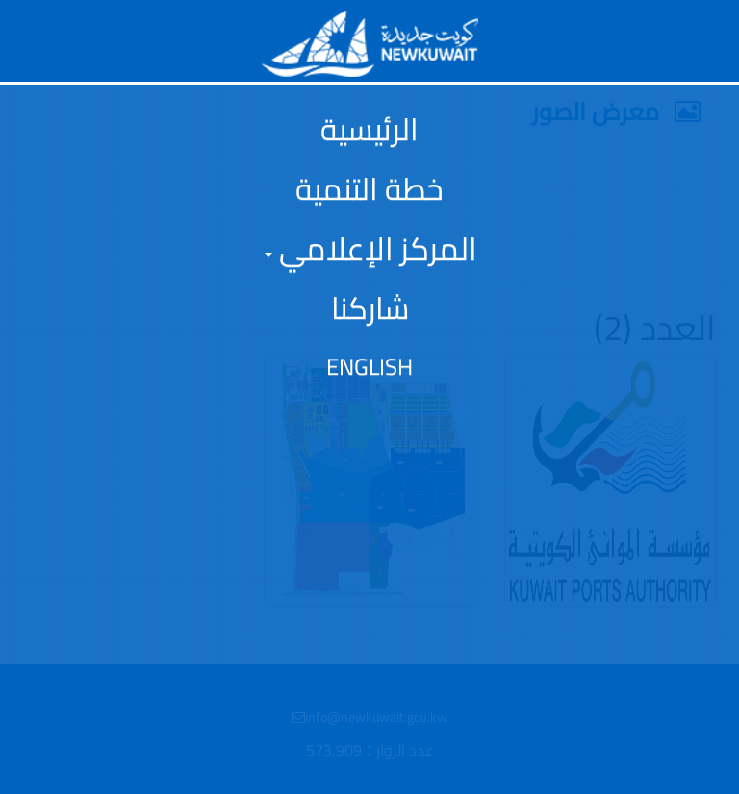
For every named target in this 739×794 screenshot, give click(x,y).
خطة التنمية (369, 188)
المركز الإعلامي (371, 248)
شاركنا (370, 307)
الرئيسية (369, 128)
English (369, 367)
